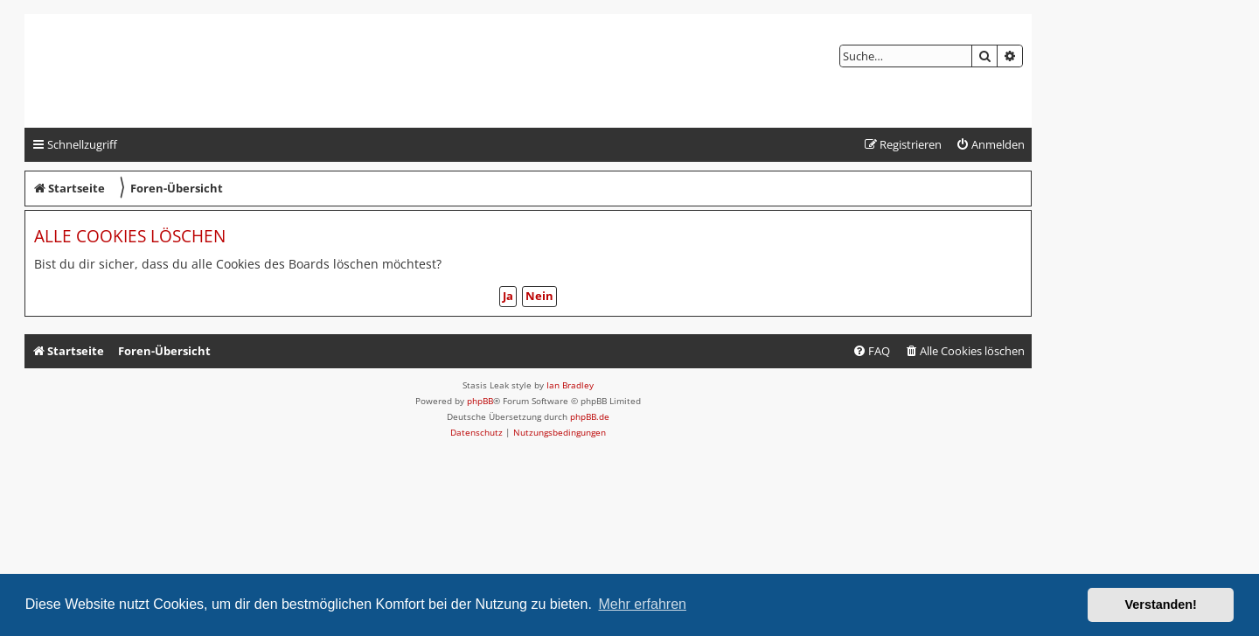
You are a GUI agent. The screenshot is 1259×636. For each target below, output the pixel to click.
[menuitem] (990, 145)
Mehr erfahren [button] (642, 604)
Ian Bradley (570, 385)
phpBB (480, 401)
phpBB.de (589, 416)
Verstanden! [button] (1161, 605)
